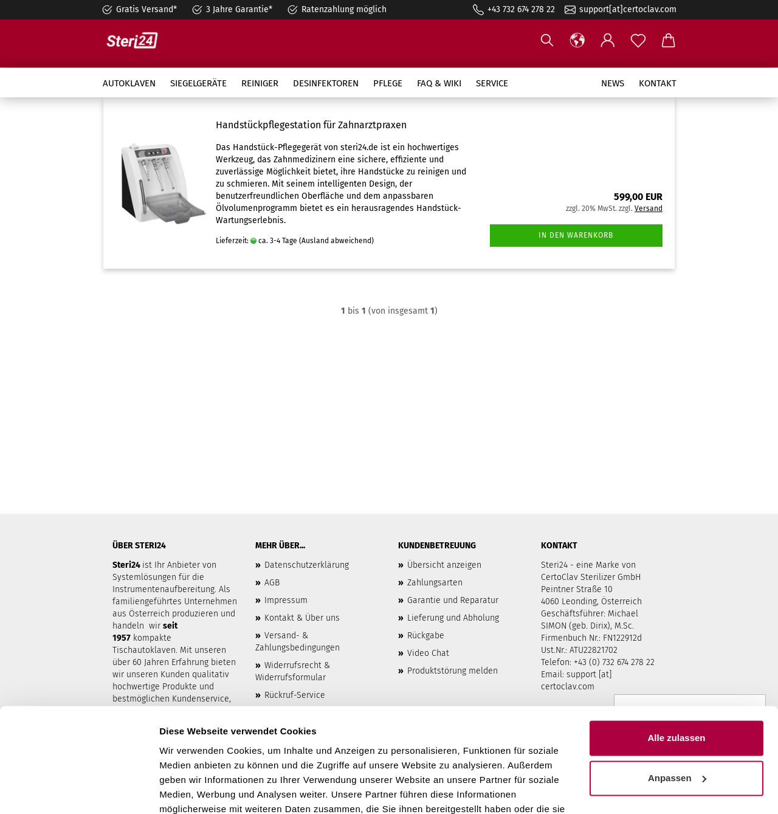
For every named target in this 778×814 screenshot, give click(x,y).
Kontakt (657, 83)
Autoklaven (129, 83)
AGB (272, 583)
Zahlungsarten (435, 583)
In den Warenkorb (576, 235)
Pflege (387, 83)
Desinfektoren (326, 83)
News (612, 83)
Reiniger (259, 83)
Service (492, 83)
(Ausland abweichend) (336, 240)
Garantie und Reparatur (452, 600)
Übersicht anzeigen (444, 565)
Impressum (286, 600)
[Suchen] (547, 40)
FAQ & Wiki (439, 83)
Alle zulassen (676, 671)
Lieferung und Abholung (453, 618)
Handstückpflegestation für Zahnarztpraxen (311, 125)
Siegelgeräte (198, 83)
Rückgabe (425, 635)
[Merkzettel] (638, 40)
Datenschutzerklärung (306, 565)
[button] (577, 40)
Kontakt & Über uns (302, 618)
